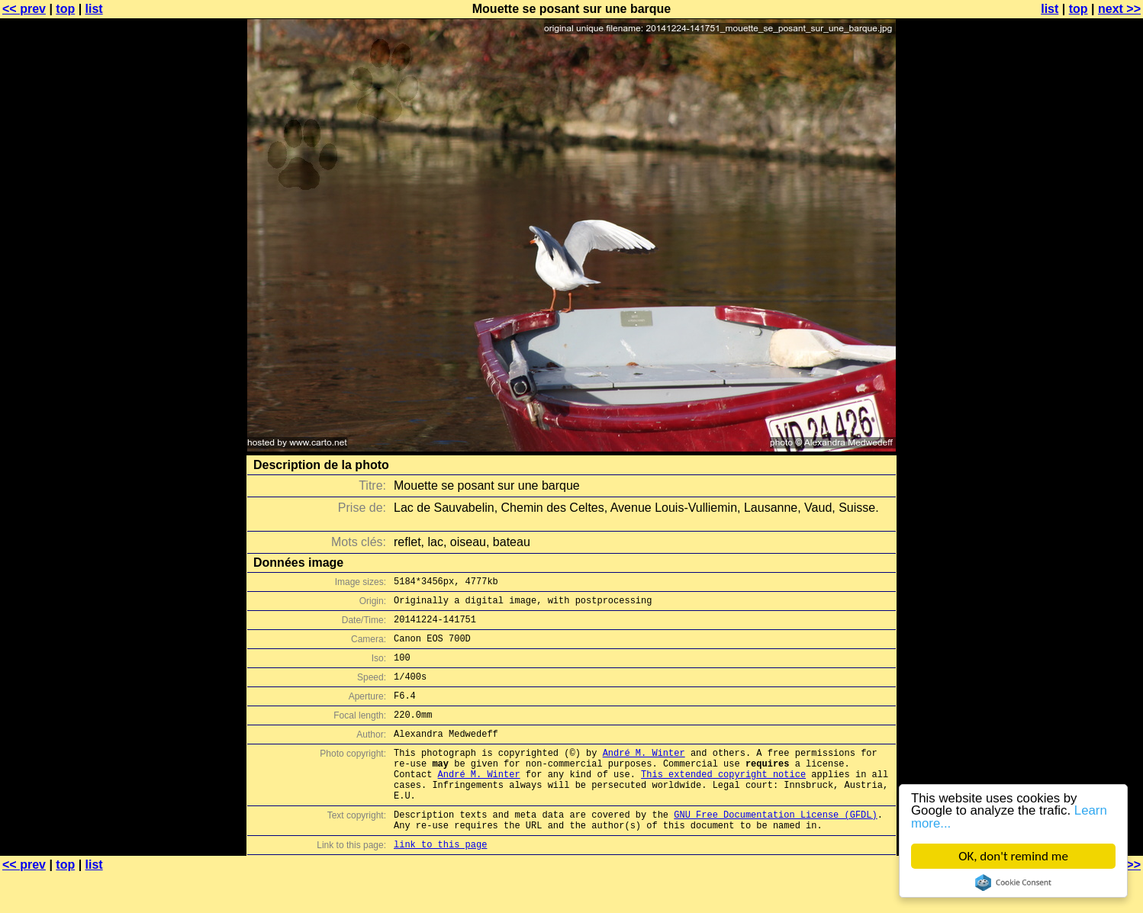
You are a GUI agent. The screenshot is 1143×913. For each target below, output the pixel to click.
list (94, 8)
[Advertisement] (1081, 377)
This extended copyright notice (723, 801)
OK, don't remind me (1013, 856)
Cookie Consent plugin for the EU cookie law (1013, 882)
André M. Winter (644, 775)
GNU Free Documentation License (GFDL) (775, 848)
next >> (1119, 8)
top (65, 8)
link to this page (440, 882)
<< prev (24, 8)
